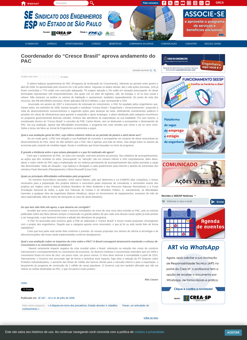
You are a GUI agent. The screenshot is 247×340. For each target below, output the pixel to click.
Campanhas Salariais (141, 44)
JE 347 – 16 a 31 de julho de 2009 (56, 298)
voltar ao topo (151, 317)
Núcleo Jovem (213, 44)
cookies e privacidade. (149, 332)
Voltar (24, 283)
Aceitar (233, 332)
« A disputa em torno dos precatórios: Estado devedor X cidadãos (83, 305)
